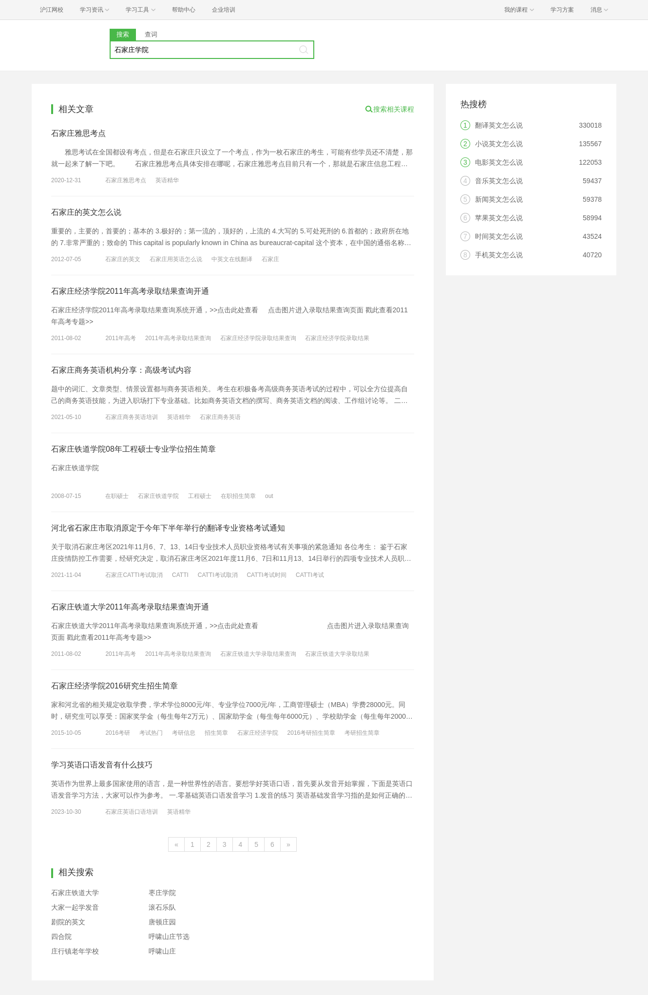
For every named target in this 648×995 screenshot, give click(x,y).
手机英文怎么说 (499, 255)
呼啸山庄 (162, 951)
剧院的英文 (68, 922)
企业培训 (223, 9)
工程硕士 (199, 496)
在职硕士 (117, 496)
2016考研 (117, 732)
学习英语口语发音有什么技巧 (101, 765)
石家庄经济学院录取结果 (337, 338)
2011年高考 (120, 338)
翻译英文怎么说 (499, 125)
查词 (151, 34)
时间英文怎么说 (499, 236)
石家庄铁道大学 (75, 893)
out (269, 496)
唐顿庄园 (162, 922)
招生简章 (216, 732)
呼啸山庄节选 (169, 936)
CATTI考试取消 (218, 575)
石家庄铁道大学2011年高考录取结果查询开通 (130, 607)
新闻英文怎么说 (499, 199)
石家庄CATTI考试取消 (134, 575)
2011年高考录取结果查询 (178, 338)
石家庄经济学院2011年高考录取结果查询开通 (130, 291)
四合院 (61, 936)
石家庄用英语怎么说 (176, 259)
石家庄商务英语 (220, 417)
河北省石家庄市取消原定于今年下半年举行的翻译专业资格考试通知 (168, 528)
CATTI (180, 575)
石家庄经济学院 (257, 732)
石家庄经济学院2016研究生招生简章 (114, 686)
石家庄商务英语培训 (131, 417)
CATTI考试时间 (266, 575)
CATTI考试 (310, 575)
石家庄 (270, 259)
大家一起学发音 (75, 907)
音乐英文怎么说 (499, 181)
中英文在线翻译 (231, 259)
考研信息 (183, 732)
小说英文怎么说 (499, 144)
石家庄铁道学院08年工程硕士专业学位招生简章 (133, 449)
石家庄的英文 (122, 259)
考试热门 (151, 732)
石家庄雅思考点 (78, 133)
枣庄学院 (162, 893)
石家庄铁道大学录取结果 (337, 654)
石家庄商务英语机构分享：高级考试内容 (121, 370)
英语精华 (167, 180)
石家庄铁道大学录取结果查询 (258, 654)
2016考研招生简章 (311, 732)
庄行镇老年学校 (75, 951)
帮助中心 (183, 9)
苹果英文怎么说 (499, 218)
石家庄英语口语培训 (131, 811)
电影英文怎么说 (499, 162)
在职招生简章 (238, 496)
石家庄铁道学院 (158, 496)
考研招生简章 (362, 732)
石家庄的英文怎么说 (86, 212)
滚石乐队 (162, 907)
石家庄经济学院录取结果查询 (258, 338)
